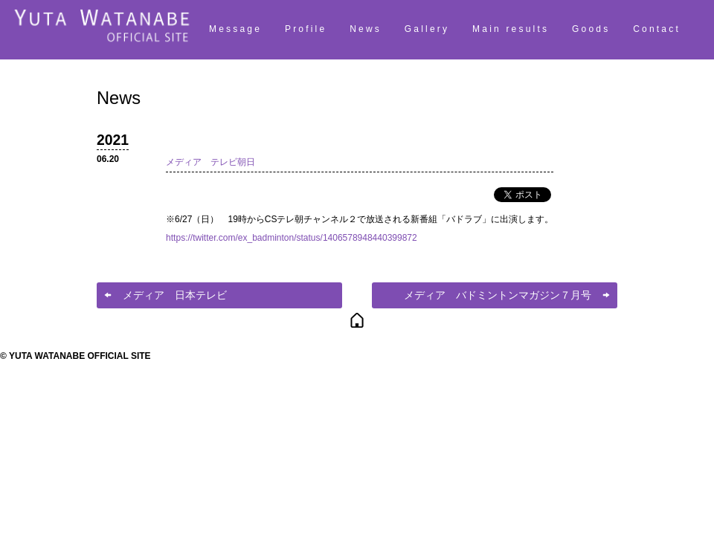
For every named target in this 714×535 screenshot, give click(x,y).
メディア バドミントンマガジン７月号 (497, 295)
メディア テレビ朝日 (210, 162)
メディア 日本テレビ (175, 295)
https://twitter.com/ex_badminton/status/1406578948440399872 (291, 238)
